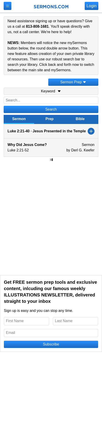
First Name (15, 321)
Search (51, 109)
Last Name (63, 321)
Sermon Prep (73, 82)
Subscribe (51, 344)
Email (10, 333)
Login (92, 6)
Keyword (51, 91)
